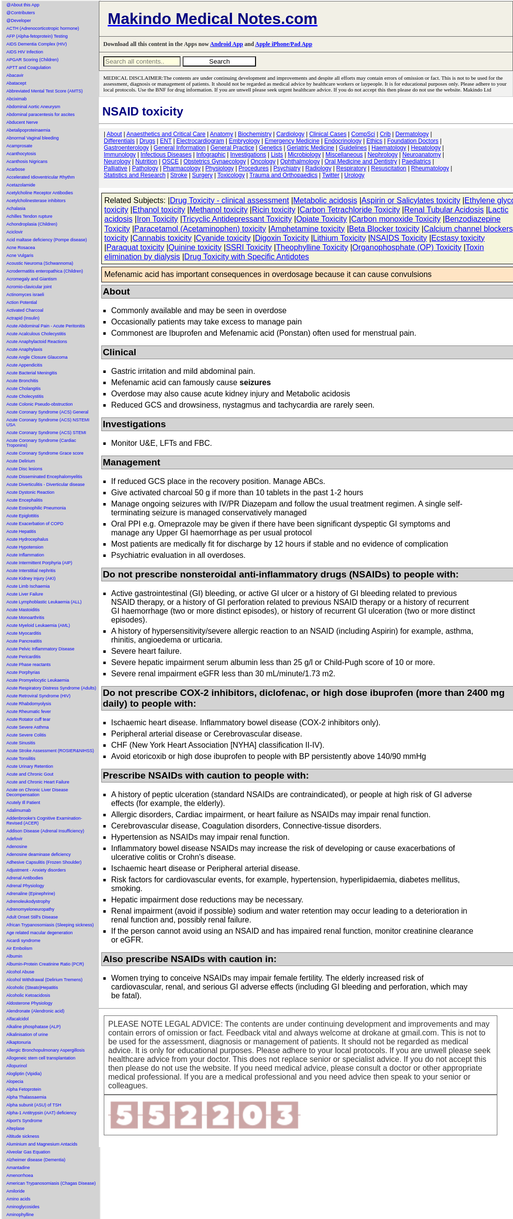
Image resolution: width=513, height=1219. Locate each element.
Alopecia (14, 1081)
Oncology (263, 161)
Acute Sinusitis (20, 742)
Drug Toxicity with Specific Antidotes (246, 257)
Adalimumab (18, 810)
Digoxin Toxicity (282, 238)
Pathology (145, 168)
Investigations (248, 154)
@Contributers (20, 12)
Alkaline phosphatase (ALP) (33, 1026)
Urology (354, 175)
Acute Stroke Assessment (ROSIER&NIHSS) (50, 750)
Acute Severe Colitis (26, 735)
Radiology (318, 168)
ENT (166, 141)
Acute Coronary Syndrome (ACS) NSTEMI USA (48, 422)
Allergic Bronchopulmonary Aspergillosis (45, 1050)
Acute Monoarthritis (25, 617)
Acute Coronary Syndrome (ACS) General (47, 412)
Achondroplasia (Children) (31, 224)
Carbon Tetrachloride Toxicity (350, 210)
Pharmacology (182, 168)
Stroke (178, 175)
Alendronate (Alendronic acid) (35, 1011)
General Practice (232, 147)
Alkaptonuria (18, 1042)
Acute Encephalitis (24, 500)
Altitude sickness (22, 1136)
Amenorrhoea (19, 1175)
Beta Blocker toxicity (384, 229)
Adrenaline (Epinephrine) (30, 893)
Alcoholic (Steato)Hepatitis (32, 987)
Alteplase (15, 1128)
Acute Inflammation (25, 554)
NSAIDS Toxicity (398, 238)
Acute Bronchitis (22, 380)
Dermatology (412, 134)
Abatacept (16, 83)
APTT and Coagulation (28, 67)
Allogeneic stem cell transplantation (40, 1058)
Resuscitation (388, 168)
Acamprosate (19, 145)
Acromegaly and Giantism (31, 278)
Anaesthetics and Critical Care (165, 134)
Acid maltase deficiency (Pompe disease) (46, 239)
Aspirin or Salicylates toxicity (410, 200)
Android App (226, 44)
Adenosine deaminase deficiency (38, 854)
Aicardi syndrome (23, 940)
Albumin (14, 956)
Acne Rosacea (20, 247)
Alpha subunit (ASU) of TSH (33, 1105)
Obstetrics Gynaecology (215, 161)
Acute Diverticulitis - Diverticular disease (45, 484)
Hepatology (426, 147)
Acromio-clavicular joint (29, 286)
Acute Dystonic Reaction (30, 492)
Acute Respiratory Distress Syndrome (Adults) (51, 688)
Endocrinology (343, 141)
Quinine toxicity (195, 247)
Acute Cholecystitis (25, 396)
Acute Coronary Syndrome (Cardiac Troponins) (41, 443)
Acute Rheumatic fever (28, 711)
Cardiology (290, 134)
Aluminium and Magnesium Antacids (41, 1144)
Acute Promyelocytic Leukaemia (37, 680)
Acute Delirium (20, 461)
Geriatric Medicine (310, 147)
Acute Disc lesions (24, 468)
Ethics (374, 141)
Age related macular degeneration (39, 932)
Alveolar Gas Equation (28, 1152)
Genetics (270, 147)
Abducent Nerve (22, 122)
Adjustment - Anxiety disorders (36, 870)
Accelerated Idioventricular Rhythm (40, 177)
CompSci (363, 134)
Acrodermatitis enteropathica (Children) (44, 271)
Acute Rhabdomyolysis (28, 703)
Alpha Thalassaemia (26, 1097)
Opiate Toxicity (321, 219)
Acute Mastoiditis (23, 609)
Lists (277, 154)
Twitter (330, 175)
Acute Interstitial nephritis (31, 570)
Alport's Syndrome (24, 1120)
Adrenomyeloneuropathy (30, 909)
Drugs (147, 141)
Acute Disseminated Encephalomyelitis (44, 476)
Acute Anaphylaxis (24, 349)
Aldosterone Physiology (29, 1003)
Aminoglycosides (23, 1206)
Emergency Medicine (292, 141)
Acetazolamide (20, 185)
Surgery (202, 175)
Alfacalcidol (17, 1018)
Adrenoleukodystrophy (28, 901)
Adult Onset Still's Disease (32, 917)
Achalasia (15, 208)
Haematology (389, 147)
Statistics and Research (134, 175)
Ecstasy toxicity (458, 238)
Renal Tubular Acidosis (444, 210)
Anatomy (221, 134)
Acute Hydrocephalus (27, 539)
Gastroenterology (126, 147)
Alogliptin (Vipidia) (24, 1073)
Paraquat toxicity (135, 247)
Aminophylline (20, 1214)
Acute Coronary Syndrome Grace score (45, 453)
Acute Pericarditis (23, 656)
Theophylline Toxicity (312, 247)
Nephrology (382, 154)
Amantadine (18, 1167)
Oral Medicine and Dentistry (361, 161)
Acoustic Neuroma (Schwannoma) (39, 263)
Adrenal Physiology (25, 885)
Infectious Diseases (165, 154)
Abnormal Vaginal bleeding (32, 138)
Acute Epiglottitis (22, 515)
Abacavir (14, 75)
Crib (385, 134)
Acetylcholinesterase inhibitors (36, 200)
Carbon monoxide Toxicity (396, 219)
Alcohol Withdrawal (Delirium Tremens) (44, 979)
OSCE (170, 161)
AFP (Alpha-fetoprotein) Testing (37, 36)
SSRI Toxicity (249, 247)
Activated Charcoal (25, 310)
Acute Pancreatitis (24, 641)
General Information (180, 147)
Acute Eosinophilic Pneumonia (36, 508)
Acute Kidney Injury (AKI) (31, 578)
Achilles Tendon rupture (29, 216)
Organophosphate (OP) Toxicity (407, 247)
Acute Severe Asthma (27, 727)
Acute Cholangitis (23, 388)
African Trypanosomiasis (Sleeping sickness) (50, 924)
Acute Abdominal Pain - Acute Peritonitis (45, 325)
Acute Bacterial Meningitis (31, 372)
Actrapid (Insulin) (23, 318)
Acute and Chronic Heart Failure (38, 782)
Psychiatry (287, 168)
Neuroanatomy (421, 154)
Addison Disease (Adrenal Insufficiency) (45, 830)
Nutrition (147, 161)
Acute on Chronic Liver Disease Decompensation (37, 792)
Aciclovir (14, 232)
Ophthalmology (300, 161)
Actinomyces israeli (25, 294)
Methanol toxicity (218, 210)
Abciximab (16, 98)
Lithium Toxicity (339, 238)
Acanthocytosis (21, 153)
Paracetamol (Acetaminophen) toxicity (200, 229)
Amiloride (15, 1191)
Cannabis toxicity (162, 238)
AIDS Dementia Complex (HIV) (36, 44)
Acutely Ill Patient (23, 802)
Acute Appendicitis (24, 365)
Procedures (253, 168)
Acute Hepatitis (21, 531)
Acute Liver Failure (24, 594)
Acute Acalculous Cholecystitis (36, 333)
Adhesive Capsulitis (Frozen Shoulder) (44, 862)
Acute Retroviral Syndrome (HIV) (38, 695)
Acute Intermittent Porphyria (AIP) (39, 562)
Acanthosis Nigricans (26, 161)
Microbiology (304, 154)
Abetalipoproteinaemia (28, 130)
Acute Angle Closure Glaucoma (37, 357)
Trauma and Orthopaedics (284, 175)
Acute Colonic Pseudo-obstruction (39, 404)
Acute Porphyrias (23, 672)
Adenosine (16, 846)
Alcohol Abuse (20, 971)
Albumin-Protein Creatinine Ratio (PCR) (45, 964)
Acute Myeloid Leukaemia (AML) (38, 625)
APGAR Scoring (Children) (32, 59)
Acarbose (15, 169)
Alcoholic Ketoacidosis (28, 995)
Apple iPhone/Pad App (283, 44)
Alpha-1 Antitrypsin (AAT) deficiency (41, 1112)
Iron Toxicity (157, 219)
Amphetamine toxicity (307, 229)
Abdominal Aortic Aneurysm (33, 106)
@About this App (22, 4)
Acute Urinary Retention (29, 766)
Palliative (115, 168)
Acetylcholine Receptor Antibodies (39, 192)
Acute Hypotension (25, 547)
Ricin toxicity (274, 210)
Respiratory (351, 168)
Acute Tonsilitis (20, 758)
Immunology (120, 154)
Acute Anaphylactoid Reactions (36, 341)
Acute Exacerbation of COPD (35, 523)
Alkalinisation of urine (27, 1034)
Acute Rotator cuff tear (28, 719)
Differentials (119, 141)
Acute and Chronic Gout (29, 774)
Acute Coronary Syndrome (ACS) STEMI (46, 432)
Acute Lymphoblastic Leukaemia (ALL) (44, 601)
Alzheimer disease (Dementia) (36, 1159)
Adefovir (14, 838)
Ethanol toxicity (159, 210)
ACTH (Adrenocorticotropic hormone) (42, 28)
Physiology (220, 168)
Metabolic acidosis (325, 200)
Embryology (244, 141)
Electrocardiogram (200, 141)
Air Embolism (19, 948)
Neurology (117, 161)
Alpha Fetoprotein (23, 1089)
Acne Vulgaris (19, 255)
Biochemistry (255, 134)
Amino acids (18, 1198)
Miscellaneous (344, 154)
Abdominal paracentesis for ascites (40, 114)
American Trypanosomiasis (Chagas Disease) (51, 1183)
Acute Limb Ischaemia (28, 586)
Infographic (210, 154)
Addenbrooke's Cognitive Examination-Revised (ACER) (44, 821)
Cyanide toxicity (223, 238)
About (114, 134)
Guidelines (353, 147)
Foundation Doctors (413, 141)
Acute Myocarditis (23, 633)
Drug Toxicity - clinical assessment (229, 200)
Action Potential (21, 302)
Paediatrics (416, 161)
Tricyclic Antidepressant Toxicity (237, 219)
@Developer (18, 20)
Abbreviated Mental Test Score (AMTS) (44, 91)
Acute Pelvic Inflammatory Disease (40, 648)
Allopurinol (16, 1065)
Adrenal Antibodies (24, 877)
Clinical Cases (328, 134)
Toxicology (231, 175)
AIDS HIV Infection (24, 51)
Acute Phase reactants (28, 664)
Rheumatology (430, 168)
